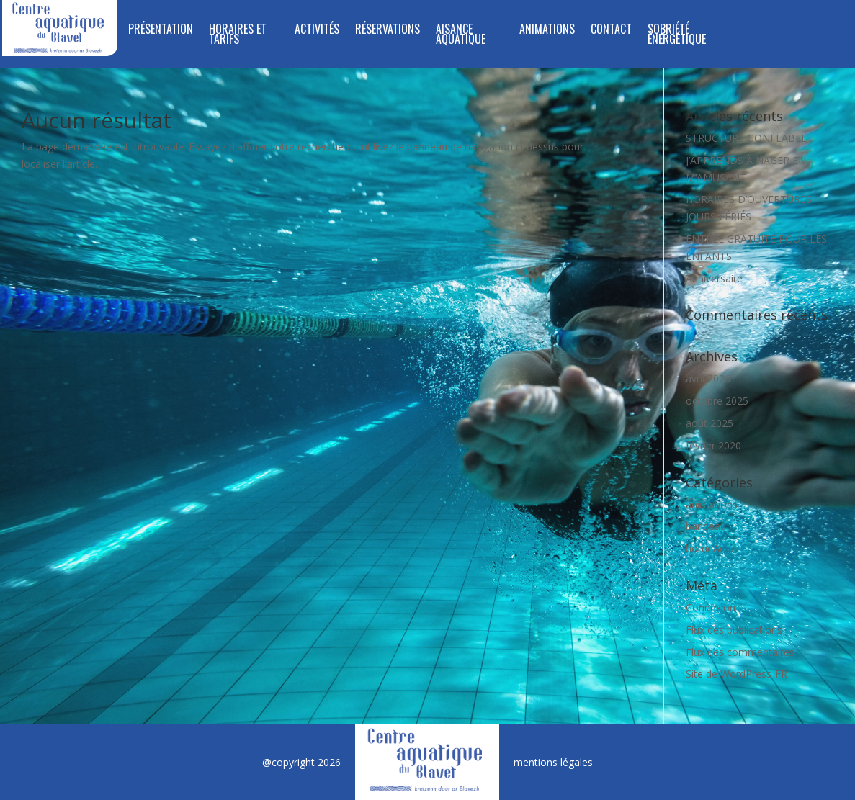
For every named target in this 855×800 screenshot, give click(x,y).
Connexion (710, 607)
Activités (317, 30)
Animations (547, 30)
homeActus (712, 548)
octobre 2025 (717, 401)
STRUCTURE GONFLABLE (746, 138)
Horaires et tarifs (238, 36)
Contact (611, 30)
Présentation (160, 30)
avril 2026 (708, 378)
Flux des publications (734, 630)
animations (712, 504)
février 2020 (713, 445)
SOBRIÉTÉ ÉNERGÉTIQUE (677, 36)
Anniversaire (714, 278)
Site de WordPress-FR (736, 673)
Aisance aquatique (460, 36)
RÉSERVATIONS (387, 30)
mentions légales (553, 762)
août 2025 (709, 423)
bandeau (706, 526)
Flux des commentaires (740, 652)
